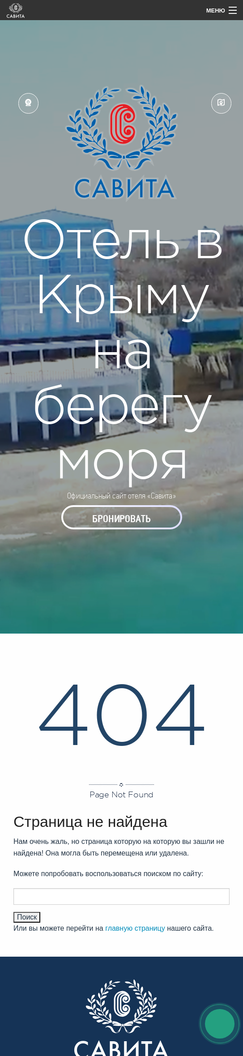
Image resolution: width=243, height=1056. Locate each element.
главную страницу (135, 928)
